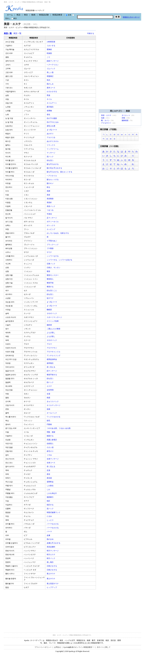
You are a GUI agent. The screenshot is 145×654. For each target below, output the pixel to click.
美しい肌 (50, 72)
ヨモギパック (52, 313)
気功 (49, 80)
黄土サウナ (51, 574)
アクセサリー (106, 123)
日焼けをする (52, 566)
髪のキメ (50, 183)
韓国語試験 (44, 15)
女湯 (49, 394)
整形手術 (50, 283)
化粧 (103, 118)
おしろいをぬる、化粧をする (58, 233)
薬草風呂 (50, 363)
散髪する (50, 436)
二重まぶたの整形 (54, 329)
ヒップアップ (52, 587)
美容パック (51, 206)
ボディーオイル (53, 222)
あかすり (50, 134)
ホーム (10, 15)
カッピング (51, 229)
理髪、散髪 (51, 432)
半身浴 (49, 214)
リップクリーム (53, 149)
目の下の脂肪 (52, 118)
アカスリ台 (51, 137)
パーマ (49, 532)
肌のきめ (50, 539)
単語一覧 (8, 33)
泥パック (50, 157)
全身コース (51, 463)
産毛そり (50, 451)
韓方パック (51, 558)
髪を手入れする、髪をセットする (60, 172)
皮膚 (49, 535)
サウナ (49, 252)
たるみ (49, 516)
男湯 (49, 95)
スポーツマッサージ (54, 317)
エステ (49, 386)
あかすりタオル (53, 141)
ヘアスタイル (52, 176)
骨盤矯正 (50, 76)
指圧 (49, 501)
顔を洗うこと (52, 291)
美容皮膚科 (51, 547)
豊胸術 (49, 49)
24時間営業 (51, 42)
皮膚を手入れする (54, 543)
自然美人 (50, 444)
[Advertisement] (25, 609)
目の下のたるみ (53, 122)
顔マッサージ (52, 371)
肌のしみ (50, 84)
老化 (49, 114)
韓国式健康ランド (54, 512)
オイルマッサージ (54, 405)
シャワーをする (53, 256)
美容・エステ (106, 115)
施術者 (49, 325)
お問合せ (57, 647)
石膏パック (51, 264)
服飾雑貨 (125, 120)
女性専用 (50, 390)
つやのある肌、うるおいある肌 (59, 428)
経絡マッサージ (53, 61)
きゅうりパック (53, 401)
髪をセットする (53, 180)
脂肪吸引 (50, 497)
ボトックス (51, 225)
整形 (49, 271)
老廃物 (49, 111)
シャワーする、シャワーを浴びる (60, 260)
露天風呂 (50, 107)
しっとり (50, 520)
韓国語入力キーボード (131, 17)
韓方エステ (51, 555)
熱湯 (49, 398)
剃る (49, 187)
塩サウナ (50, 298)
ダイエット (126, 115)
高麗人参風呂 (52, 440)
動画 (33, 15)
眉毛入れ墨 (51, 126)
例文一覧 (17, 33)
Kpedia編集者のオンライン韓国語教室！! (78, 647)
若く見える (51, 367)
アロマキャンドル (54, 352)
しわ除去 (50, 486)
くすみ (49, 455)
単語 (18, 15)
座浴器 (49, 478)
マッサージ (51, 153)
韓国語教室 (57, 15)
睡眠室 (49, 310)
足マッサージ (52, 218)
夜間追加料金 (52, 359)
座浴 (49, 474)
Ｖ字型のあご (52, 241)
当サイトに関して (103, 647)
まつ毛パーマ (52, 130)
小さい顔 (50, 447)
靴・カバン (105, 120)
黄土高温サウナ (53, 584)
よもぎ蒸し (51, 333)
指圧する (50, 505)
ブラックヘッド (53, 245)
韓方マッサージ (53, 551)
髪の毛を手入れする (54, 168)
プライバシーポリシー (43, 647)
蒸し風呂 (50, 562)
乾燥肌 (49, 53)
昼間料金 (50, 482)
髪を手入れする (53, 164)
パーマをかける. (53, 528)
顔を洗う (50, 294)
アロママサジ (52, 348)
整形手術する (52, 375)
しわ (49, 489)
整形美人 (50, 279)
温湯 (49, 409)
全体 (68, 15)
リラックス (51, 145)
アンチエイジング (54, 356)
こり (49, 57)
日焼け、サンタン (54, 268)
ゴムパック (51, 69)
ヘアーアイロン (53, 65)
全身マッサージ (53, 459)
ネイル (49, 99)
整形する (50, 287)
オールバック (52, 413)
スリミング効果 (53, 321)
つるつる (50, 210)
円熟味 (49, 424)
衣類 (123, 118)
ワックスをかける (54, 417)
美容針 (49, 202)
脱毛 (49, 421)
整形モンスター (53, 275)
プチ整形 (50, 248)
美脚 (49, 191)
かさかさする (52, 92)
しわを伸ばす (52, 493)
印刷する (90, 33)
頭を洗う (50, 160)
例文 (26, 15)
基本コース (51, 88)
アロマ (49, 344)
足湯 (49, 470)
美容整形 (50, 199)
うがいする (51, 46)
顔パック (50, 382)
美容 (49, 195)
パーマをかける (53, 524)
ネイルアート (52, 103)
